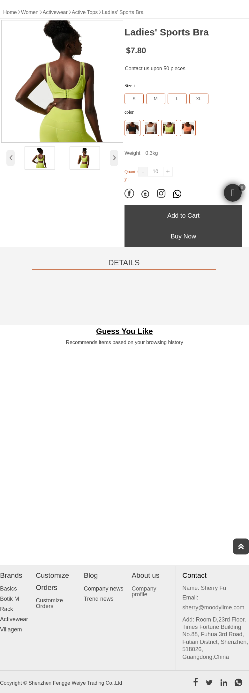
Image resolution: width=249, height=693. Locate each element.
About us (146, 575)
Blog (91, 575)
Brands (11, 575)
